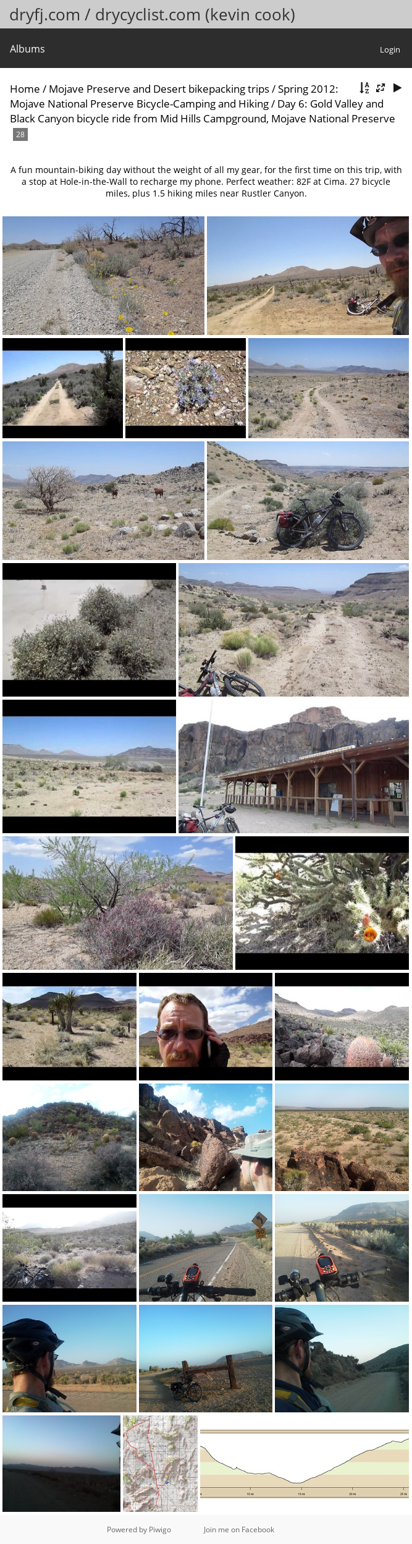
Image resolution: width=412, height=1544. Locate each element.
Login (390, 49)
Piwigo (160, 1529)
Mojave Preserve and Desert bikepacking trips (159, 89)
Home (25, 89)
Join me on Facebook (239, 1529)
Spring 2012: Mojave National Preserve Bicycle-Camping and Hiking (174, 96)
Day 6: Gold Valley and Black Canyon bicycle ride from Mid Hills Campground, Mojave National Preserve (202, 110)
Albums (27, 49)
